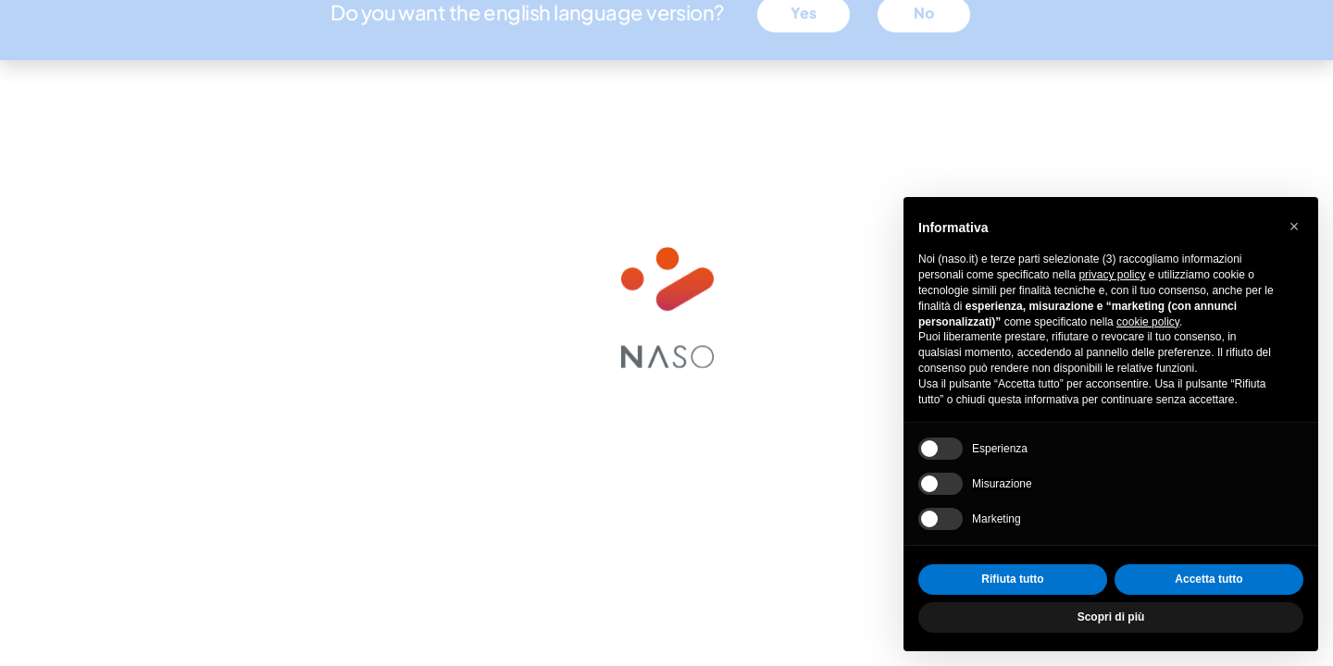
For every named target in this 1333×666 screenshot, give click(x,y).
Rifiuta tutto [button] (1012, 579)
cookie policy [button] (1147, 321)
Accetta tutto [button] (1208, 579)
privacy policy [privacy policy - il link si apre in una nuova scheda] (1111, 274)
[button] (1294, 226)
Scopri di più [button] (1111, 616)
